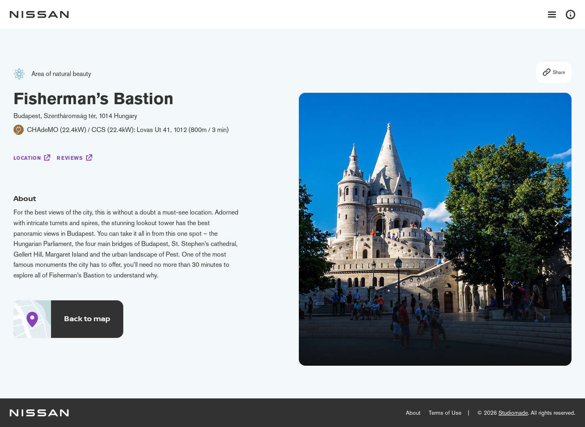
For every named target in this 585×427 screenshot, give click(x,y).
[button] (556, 223)
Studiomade (513, 412)
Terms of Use (445, 412)
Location (27, 158)
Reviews (69, 158)
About (413, 412)
